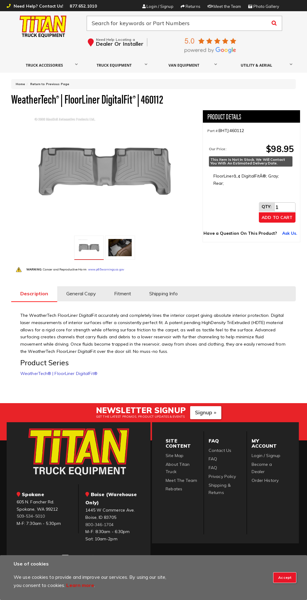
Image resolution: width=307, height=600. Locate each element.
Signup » (205, 412)
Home (20, 84)
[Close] (284, 577)
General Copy (81, 293)
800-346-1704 (99, 524)
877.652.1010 (83, 6)
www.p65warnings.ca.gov (106, 269)
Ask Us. (290, 233)
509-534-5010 (31, 516)
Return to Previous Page (49, 84)
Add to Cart (277, 217)
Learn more (80, 585)
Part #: (213, 131)
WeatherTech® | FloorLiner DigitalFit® (58, 373)
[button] (46, 65)
